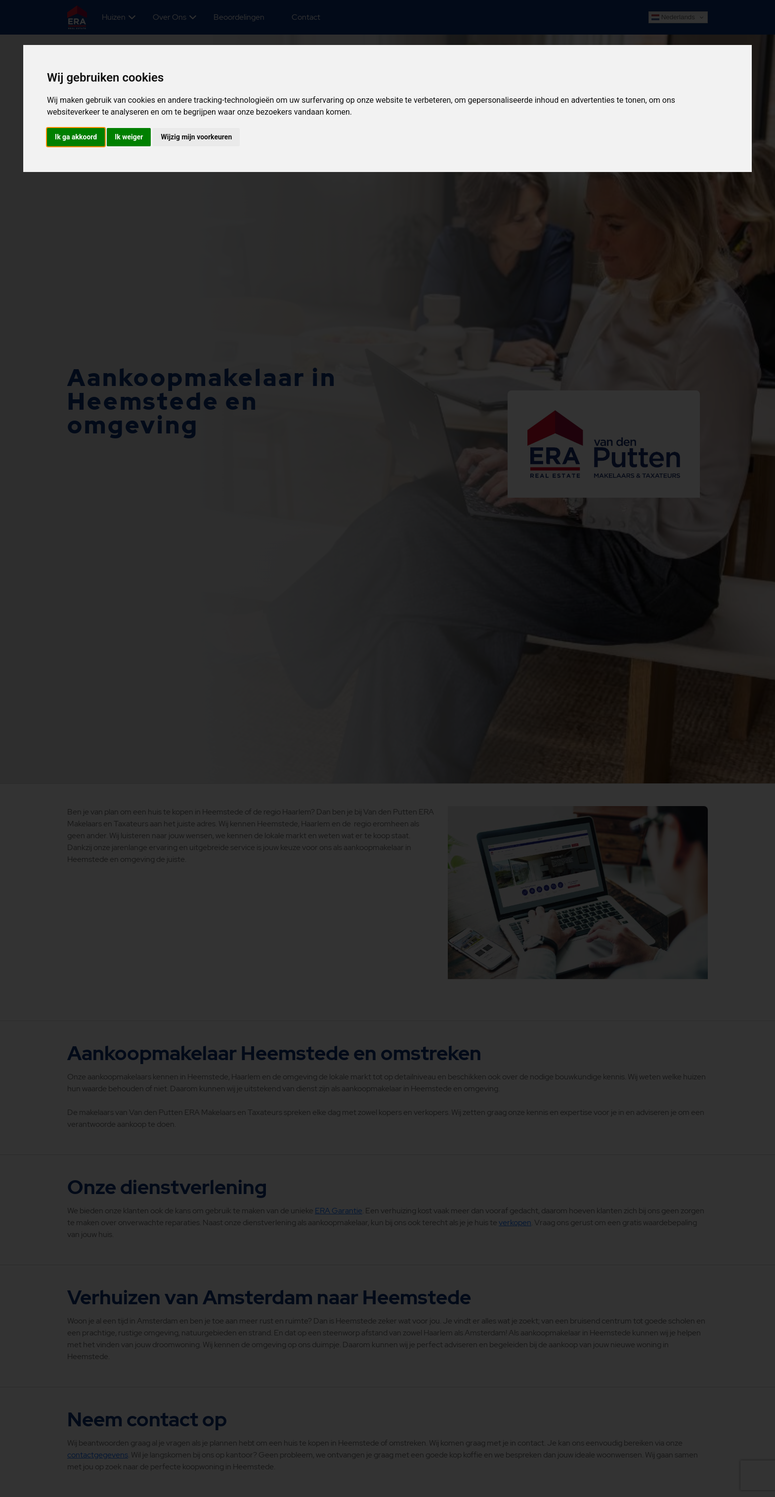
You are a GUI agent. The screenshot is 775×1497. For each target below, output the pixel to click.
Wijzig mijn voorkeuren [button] (196, 137)
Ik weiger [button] (129, 137)
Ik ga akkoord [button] (76, 137)
